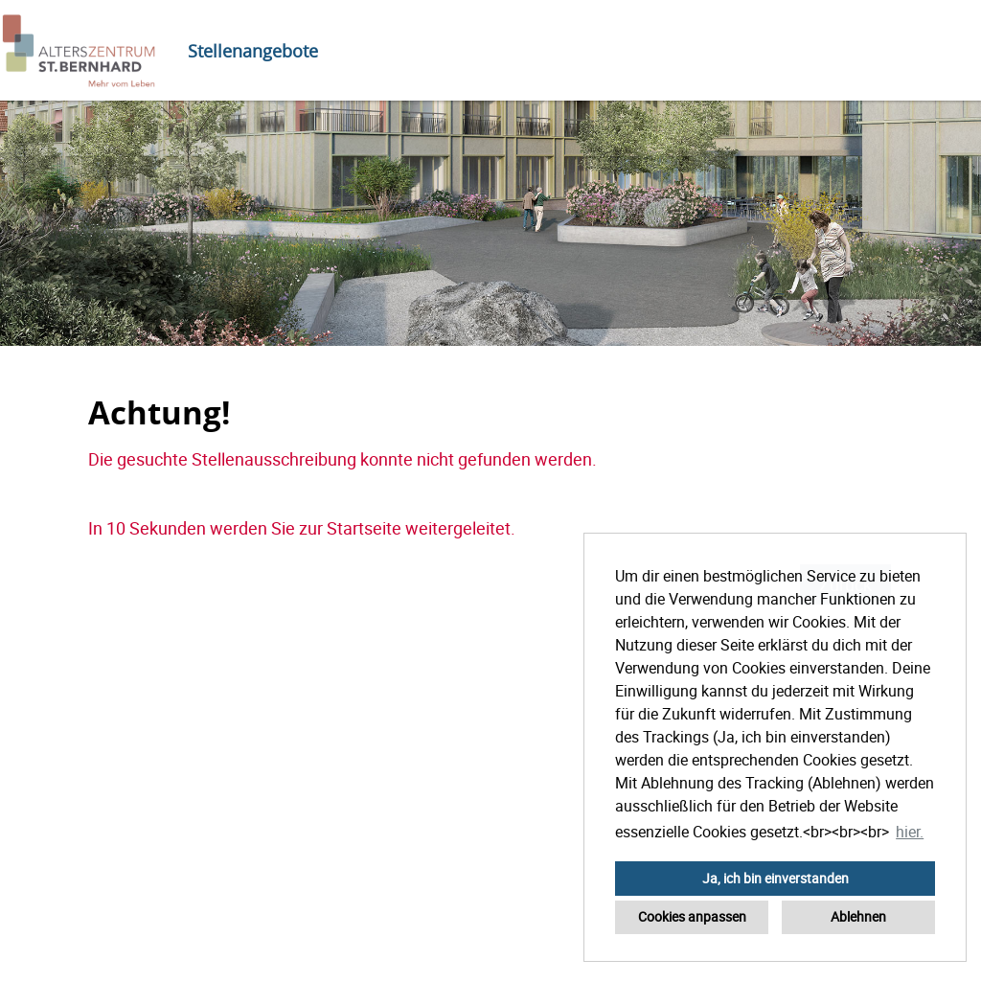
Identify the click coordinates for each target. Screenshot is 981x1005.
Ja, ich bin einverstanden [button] (775, 878)
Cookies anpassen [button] (692, 916)
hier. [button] (910, 831)
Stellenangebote (253, 50)
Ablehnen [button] (858, 916)
